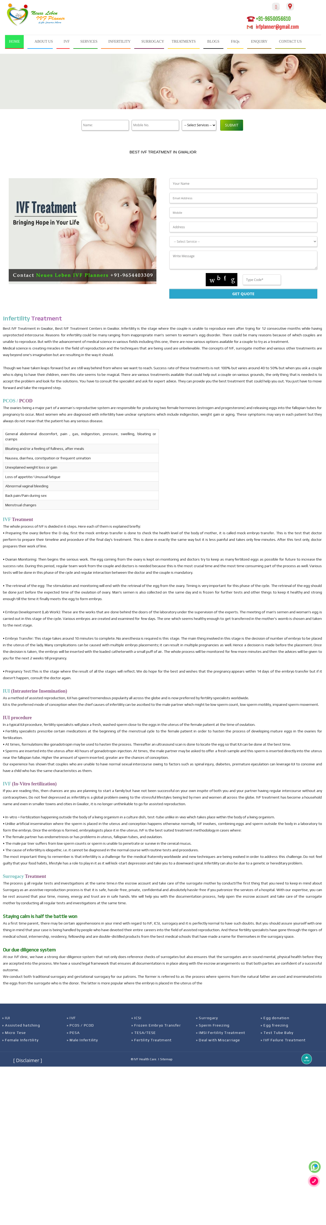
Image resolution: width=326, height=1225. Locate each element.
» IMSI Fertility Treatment (220, 1032)
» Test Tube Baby (277, 1032)
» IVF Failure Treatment (283, 1040)
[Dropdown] (243, 241)
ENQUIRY (259, 41)
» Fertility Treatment (151, 1040)
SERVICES (89, 41)
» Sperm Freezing (212, 1025)
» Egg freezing (274, 1025)
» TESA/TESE (143, 1032)
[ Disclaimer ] (27, 1060)
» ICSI (136, 1018)
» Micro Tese (14, 1032)
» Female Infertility (20, 1040)
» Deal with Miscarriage (218, 1040)
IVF (67, 41)
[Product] (199, 125)
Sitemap (166, 1059)
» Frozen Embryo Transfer (156, 1025)
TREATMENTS (184, 41)
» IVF (71, 1018)
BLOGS (213, 41)
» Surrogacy (207, 1018)
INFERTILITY (119, 41)
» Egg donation (275, 1018)
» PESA (73, 1032)
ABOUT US (44, 41)
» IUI (6, 1018)
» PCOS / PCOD (80, 1025)
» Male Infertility (82, 1040)
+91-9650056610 (269, 19)
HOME (14, 41)
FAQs (235, 41)
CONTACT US (290, 41)
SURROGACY (152, 41)
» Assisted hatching (21, 1025)
